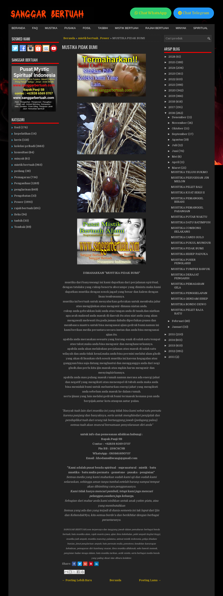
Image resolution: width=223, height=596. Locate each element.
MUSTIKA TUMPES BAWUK (190, 269)
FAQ (35, 28)
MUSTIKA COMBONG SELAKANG (186, 229)
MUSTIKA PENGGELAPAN (189, 293)
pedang (19, 171)
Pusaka (70, 28)
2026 (172, 56)
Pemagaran (22, 177)
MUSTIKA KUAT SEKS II (188, 192)
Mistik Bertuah (126, 28)
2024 (172, 67)
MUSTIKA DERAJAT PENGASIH (185, 276)
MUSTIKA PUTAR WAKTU (189, 216)
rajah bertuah (23, 208)
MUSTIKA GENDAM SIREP (189, 298)
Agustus (178, 139)
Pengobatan (22, 195)
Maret (176, 167)
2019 (172, 96)
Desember (179, 117)
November (180, 122)
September (180, 134)
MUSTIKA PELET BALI (186, 186)
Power (104, 38)
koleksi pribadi (24, 146)
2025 (172, 62)
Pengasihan (22, 183)
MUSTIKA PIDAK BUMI (80, 47)
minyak (19, 158)
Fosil (87, 28)
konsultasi (21, 152)
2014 (172, 340)
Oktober (178, 128)
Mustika (51, 28)
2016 (172, 113)
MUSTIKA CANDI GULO (187, 237)
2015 (172, 334)
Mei (175, 156)
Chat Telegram (193, 13)
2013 (172, 345)
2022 (172, 79)
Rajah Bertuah (157, 28)
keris (17, 139)
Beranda (18, 28)
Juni (175, 151)
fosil (17, 127)
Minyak (181, 28)
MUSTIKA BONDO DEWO (188, 304)
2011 (171, 357)
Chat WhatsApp (151, 13)
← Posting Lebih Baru (77, 580)
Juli (175, 145)
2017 (172, 107)
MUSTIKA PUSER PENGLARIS (183, 261)
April (176, 162)
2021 (172, 84)
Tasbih (103, 28)
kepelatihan (22, 133)
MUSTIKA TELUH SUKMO (189, 172)
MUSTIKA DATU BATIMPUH (191, 222)
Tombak (19, 226)
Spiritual (200, 28)
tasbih (18, 220)
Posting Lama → (150, 580)
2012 (172, 351)
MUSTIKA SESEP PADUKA (189, 254)
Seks (17, 214)
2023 (172, 73)
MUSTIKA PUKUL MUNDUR (191, 242)
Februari (178, 321)
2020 (172, 90)
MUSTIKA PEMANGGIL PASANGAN (187, 209)
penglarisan (22, 189)
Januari (177, 326)
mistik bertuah (88, 38)
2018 (172, 101)
